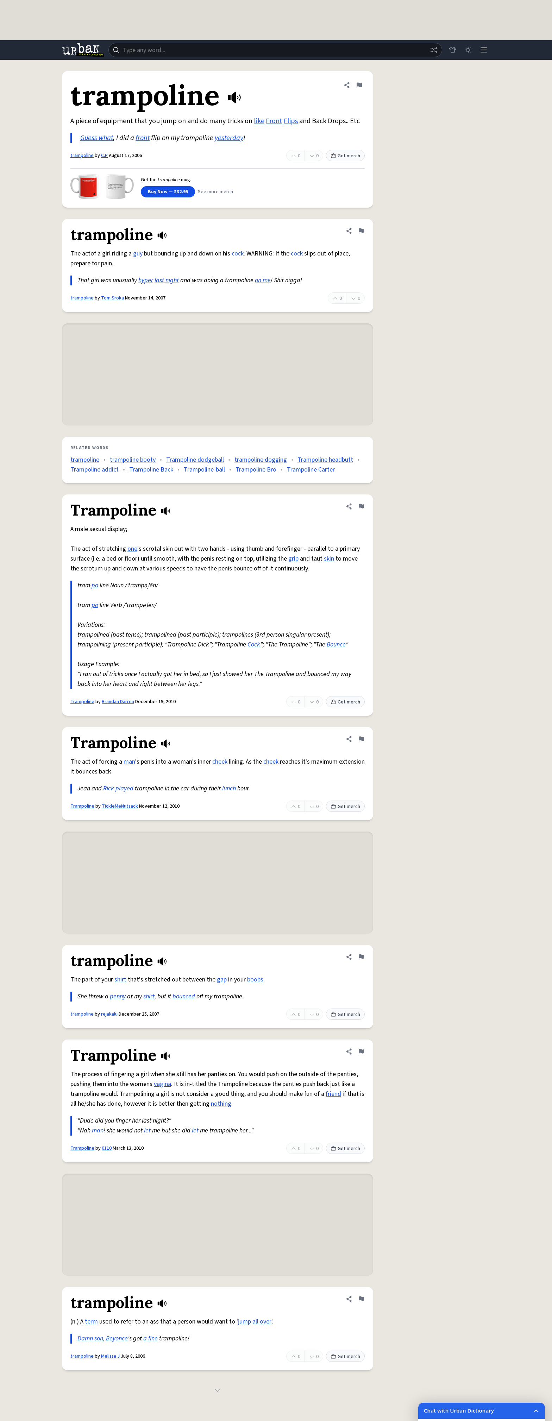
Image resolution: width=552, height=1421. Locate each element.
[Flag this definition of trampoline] (359, 85)
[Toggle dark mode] (468, 50)
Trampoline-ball (204, 469)
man (129, 761)
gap (222, 979)
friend (333, 1094)
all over (261, 1321)
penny (118, 996)
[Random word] (433, 50)
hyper (145, 280)
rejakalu (109, 1014)
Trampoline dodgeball (195, 459)
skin (329, 558)
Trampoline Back (151, 469)
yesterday (229, 138)
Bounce (336, 644)
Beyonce (117, 1338)
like (259, 121)
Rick (108, 788)
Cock (253, 644)
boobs (255, 979)
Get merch (345, 155)
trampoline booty (133, 459)
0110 (107, 1148)
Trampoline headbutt (325, 459)
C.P (104, 155)
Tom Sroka (112, 298)
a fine (150, 1338)
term (91, 1321)
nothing (221, 1103)
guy (138, 253)
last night (167, 280)
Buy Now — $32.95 (168, 191)
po (95, 585)
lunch (229, 788)
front (143, 138)
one (132, 548)
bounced (183, 996)
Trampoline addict (94, 469)
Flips (291, 121)
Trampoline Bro (256, 469)
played (124, 788)
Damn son (90, 1338)
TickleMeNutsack (120, 806)
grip (293, 558)
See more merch (215, 191)
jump (244, 1321)
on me (263, 280)
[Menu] (483, 50)
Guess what (96, 138)
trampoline (82, 155)
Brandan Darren (118, 701)
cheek (219, 761)
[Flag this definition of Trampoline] (361, 506)
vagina (162, 1084)
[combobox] (275, 50)
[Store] (452, 50)
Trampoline (82, 701)
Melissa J (110, 1356)
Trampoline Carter (311, 469)
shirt (120, 979)
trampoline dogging (260, 459)
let (147, 1130)
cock (238, 253)
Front (274, 121)
